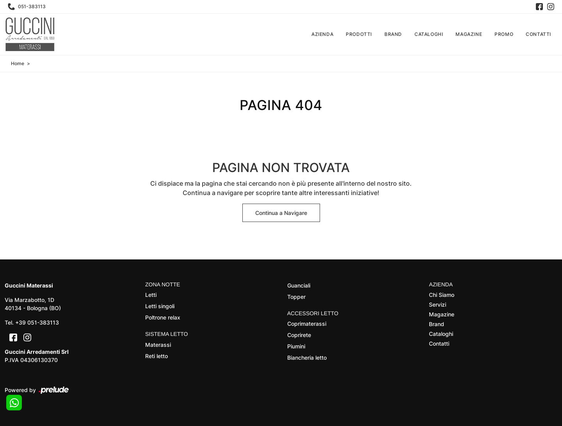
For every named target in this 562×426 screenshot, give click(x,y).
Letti (151, 294)
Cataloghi (428, 34)
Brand (393, 34)
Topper (296, 296)
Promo (503, 34)
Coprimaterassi (306, 323)
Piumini (296, 346)
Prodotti (359, 34)
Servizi (437, 304)
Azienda (322, 34)
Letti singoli (159, 306)
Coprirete (299, 335)
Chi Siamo (441, 294)
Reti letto (156, 356)
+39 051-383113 (37, 322)
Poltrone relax (162, 317)
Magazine (468, 34)
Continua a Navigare (281, 212)
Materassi (158, 344)
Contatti (538, 34)
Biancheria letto (307, 357)
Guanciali (298, 285)
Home (17, 63)
